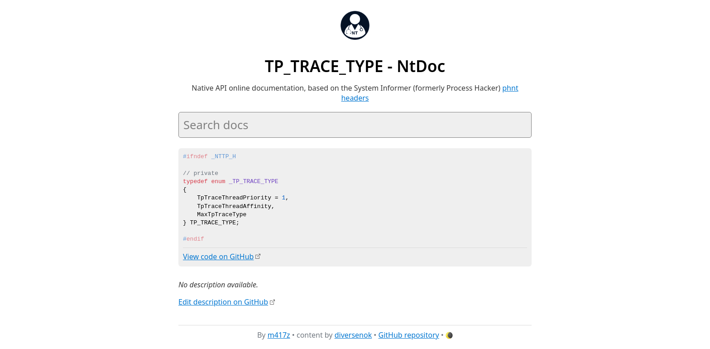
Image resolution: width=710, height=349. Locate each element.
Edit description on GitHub (223, 301)
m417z (279, 335)
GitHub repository (409, 335)
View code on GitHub (218, 257)
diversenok (353, 335)
